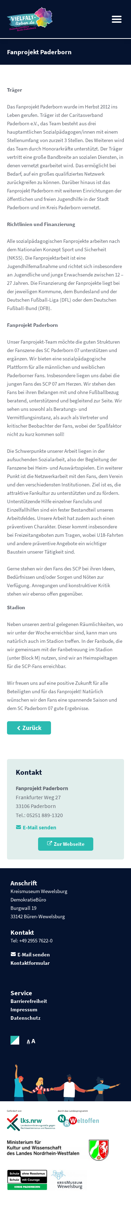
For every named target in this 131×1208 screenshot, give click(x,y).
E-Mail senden (39, 827)
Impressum (23, 1009)
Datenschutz (25, 1017)
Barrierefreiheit (28, 1001)
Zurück (32, 728)
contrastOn (14, 1040)
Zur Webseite (69, 844)
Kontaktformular (30, 963)
